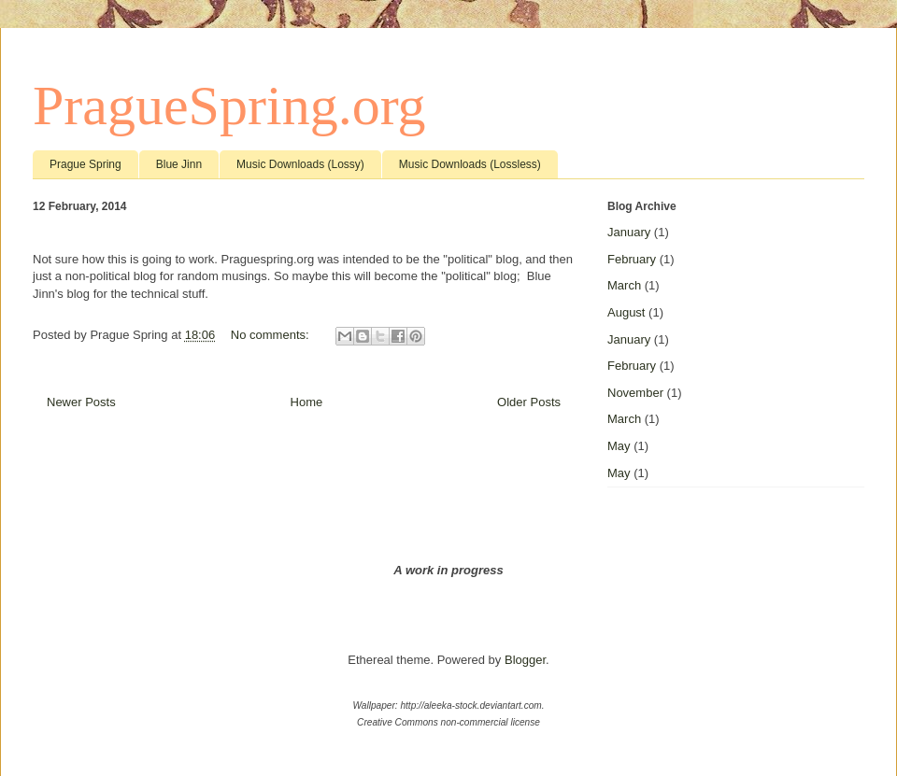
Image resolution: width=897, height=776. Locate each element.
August (626, 312)
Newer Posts (81, 402)
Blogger (525, 660)
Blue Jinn (179, 164)
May (619, 446)
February (631, 259)
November (635, 393)
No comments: (271, 335)
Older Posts (529, 402)
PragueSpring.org (229, 105)
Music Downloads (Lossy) (300, 164)
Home (307, 402)
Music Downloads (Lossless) (470, 164)
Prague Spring (85, 164)
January (628, 232)
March (624, 285)
